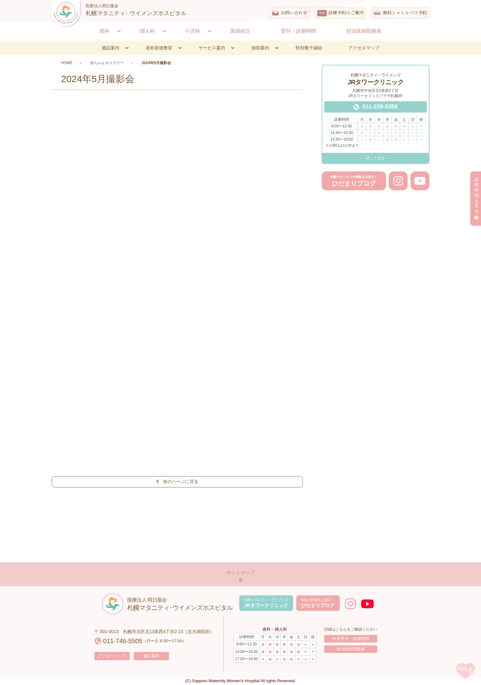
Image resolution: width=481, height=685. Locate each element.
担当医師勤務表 (350, 650)
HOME (66, 63)
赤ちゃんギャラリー (107, 63)
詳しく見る (375, 158)
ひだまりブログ (353, 181)
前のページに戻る (177, 481)
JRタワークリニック (265, 603)
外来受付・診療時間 (351, 639)
